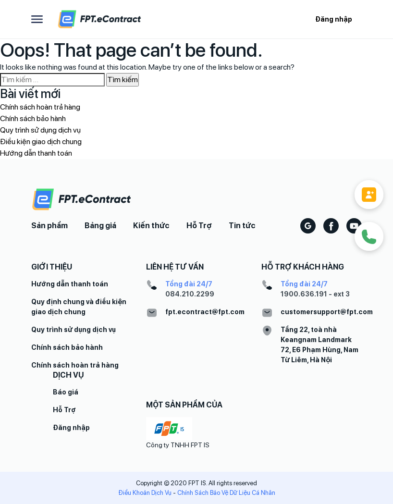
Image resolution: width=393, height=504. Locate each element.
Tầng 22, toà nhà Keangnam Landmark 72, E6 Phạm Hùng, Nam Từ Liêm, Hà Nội (319, 345)
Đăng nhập (333, 19)
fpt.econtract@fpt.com (205, 312)
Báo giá (65, 392)
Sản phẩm (49, 225)
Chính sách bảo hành (33, 118)
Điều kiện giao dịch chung (41, 141)
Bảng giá (100, 225)
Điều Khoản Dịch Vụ (145, 492)
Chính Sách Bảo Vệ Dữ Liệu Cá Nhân (226, 492)
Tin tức (242, 225)
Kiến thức (151, 225)
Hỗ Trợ (199, 225)
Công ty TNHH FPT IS (177, 445)
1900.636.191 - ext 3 (315, 294)
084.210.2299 (189, 294)
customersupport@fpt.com (327, 312)
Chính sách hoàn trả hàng (40, 106)
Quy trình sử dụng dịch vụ (40, 130)
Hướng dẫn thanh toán (36, 153)
